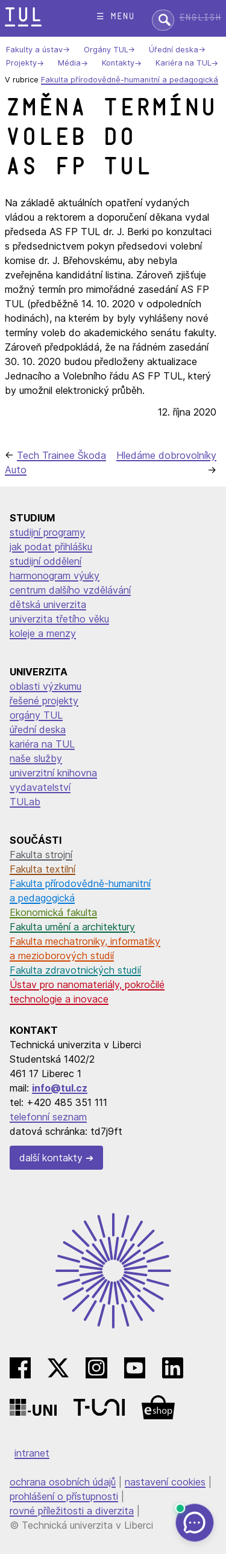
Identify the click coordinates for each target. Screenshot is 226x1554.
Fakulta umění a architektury (72, 927)
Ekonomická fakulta (53, 912)
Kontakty (118, 63)
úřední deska (38, 729)
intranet (31, 1453)
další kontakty (51, 1158)
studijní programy (47, 532)
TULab (25, 802)
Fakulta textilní (42, 869)
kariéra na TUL (42, 744)
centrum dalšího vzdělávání (70, 590)
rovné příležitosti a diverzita (72, 1511)
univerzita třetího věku (59, 619)
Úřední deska (173, 49)
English (200, 17)
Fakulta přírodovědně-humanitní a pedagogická (129, 79)
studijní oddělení (45, 561)
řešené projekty (44, 701)
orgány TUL (36, 715)
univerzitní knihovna (53, 773)
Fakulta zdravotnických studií (75, 970)
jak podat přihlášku (51, 547)
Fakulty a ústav (34, 49)
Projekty (21, 63)
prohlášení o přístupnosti (64, 1496)
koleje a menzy (43, 633)
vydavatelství (40, 787)
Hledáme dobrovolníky (166, 455)
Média (69, 63)
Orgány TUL (106, 49)
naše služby (36, 758)
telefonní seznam (48, 1117)
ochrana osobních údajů (63, 1482)
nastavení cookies (165, 1482)
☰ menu (115, 16)
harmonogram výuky (54, 576)
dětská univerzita (48, 604)
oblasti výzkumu (45, 686)
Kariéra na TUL (183, 63)
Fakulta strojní (41, 855)
